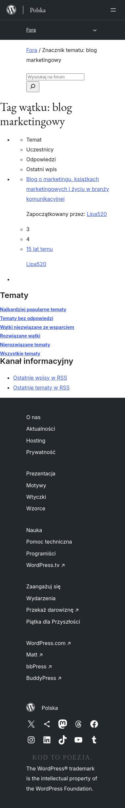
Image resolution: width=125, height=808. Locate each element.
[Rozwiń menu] (114, 10)
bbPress (39, 666)
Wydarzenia (41, 598)
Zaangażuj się (43, 586)
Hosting (35, 440)
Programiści (41, 553)
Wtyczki (36, 497)
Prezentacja (40, 473)
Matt (34, 654)
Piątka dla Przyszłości (53, 621)
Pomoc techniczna (49, 541)
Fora (31, 30)
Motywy (36, 485)
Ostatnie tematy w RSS (41, 387)
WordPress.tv (45, 565)
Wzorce (35, 508)
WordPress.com (48, 643)
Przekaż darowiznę (52, 609)
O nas (33, 417)
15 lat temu (39, 249)
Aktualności (40, 428)
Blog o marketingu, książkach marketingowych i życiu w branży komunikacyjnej (67, 189)
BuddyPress (44, 678)
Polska (50, 708)
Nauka (34, 530)
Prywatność (40, 452)
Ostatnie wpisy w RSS (40, 377)
